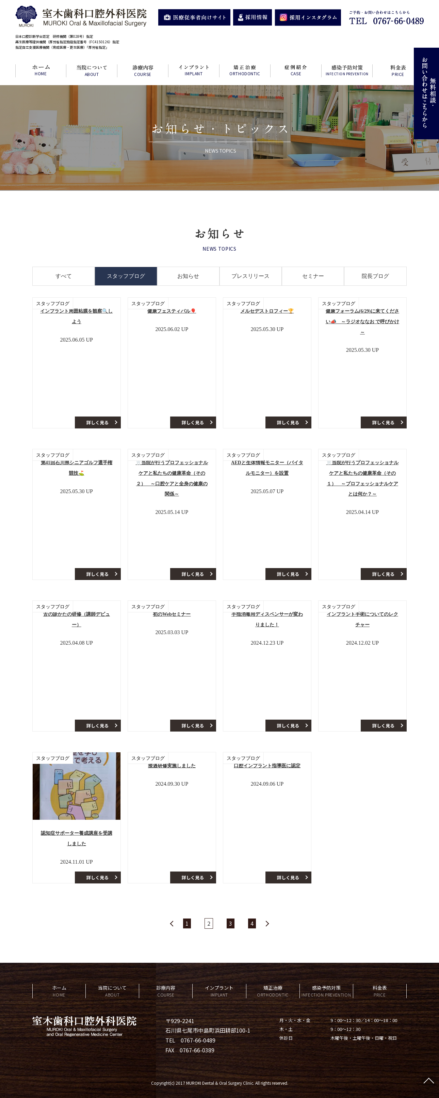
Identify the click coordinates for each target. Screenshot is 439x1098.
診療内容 (165, 991)
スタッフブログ (126, 276)
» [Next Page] (267, 923)
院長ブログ (375, 276)
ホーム (59, 991)
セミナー (313, 276)
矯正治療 (272, 991)
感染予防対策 (326, 991)
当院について (112, 991)
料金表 (379, 991)
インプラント (219, 991)
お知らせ (188, 276)
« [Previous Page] (171, 923)
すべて (63, 276)
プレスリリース (250, 276)
